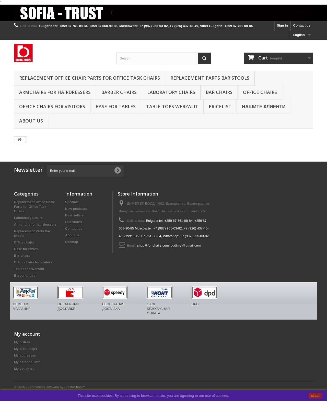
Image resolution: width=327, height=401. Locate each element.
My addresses (25, 355)
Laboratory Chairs (171, 92)
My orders (22, 342)
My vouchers (24, 369)
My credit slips (25, 349)
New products (76, 209)
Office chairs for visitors (52, 106)
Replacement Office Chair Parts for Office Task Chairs (89, 78)
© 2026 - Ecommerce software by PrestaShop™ (49, 387)
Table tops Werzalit (172, 106)
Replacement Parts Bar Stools (209, 78)
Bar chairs (219, 92)
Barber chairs (119, 92)
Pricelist (220, 106)
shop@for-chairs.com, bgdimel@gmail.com (169, 245)
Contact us (301, 25)
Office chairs (260, 92)
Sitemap (71, 242)
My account (27, 334)
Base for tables (116, 106)
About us (31, 121)
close (315, 396)
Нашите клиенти (264, 106)
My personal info (27, 362)
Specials (72, 202)
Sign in (282, 25)
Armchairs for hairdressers (55, 92)
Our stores (73, 222)
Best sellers (74, 215)
